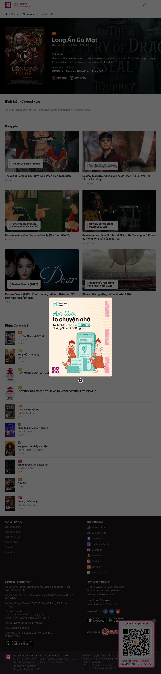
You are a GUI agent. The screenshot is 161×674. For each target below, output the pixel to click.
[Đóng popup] (80, 380)
